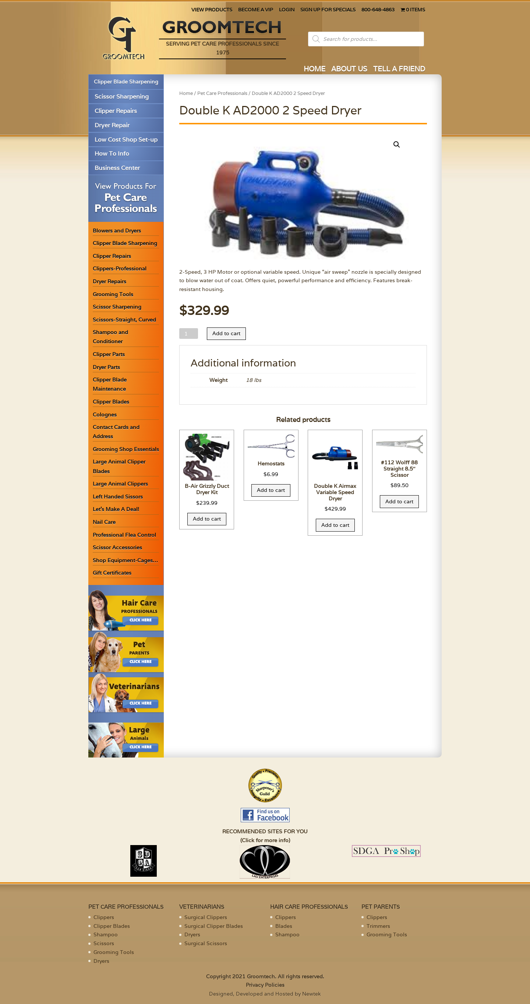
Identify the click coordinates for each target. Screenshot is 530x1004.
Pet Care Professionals (222, 93)
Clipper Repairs (116, 111)
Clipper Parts (109, 354)
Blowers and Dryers (117, 230)
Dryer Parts (106, 367)
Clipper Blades (111, 401)
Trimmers (378, 926)
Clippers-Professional (119, 268)
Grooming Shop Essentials (126, 449)
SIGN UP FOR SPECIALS (328, 10)
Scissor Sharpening (122, 96)
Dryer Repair (112, 125)
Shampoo (105, 934)
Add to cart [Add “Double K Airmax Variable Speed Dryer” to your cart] (335, 525)
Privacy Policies (265, 985)
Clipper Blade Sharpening (126, 81)
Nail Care (104, 522)
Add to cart (226, 333)
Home (186, 93)
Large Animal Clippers (120, 483)
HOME (314, 69)
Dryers (101, 961)
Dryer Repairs (109, 281)
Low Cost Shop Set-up (126, 139)
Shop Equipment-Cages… (125, 560)
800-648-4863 (378, 10)
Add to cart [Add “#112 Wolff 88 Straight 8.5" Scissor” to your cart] (399, 501)
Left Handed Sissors (118, 496)
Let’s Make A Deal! (116, 509)
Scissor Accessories (117, 547)
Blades (283, 926)
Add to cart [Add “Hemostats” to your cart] (271, 490)
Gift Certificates (112, 573)
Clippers (103, 917)
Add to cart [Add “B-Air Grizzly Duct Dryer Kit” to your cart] (207, 518)
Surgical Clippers (205, 917)
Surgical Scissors (205, 943)
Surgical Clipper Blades (213, 926)
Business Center (117, 168)
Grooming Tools (113, 294)
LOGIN (286, 10)
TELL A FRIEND (399, 69)
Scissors (103, 943)
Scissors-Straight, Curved (124, 319)
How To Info (112, 153)
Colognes (105, 414)
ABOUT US (349, 69)
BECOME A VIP (255, 10)
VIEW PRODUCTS (211, 10)
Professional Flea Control (124, 535)
